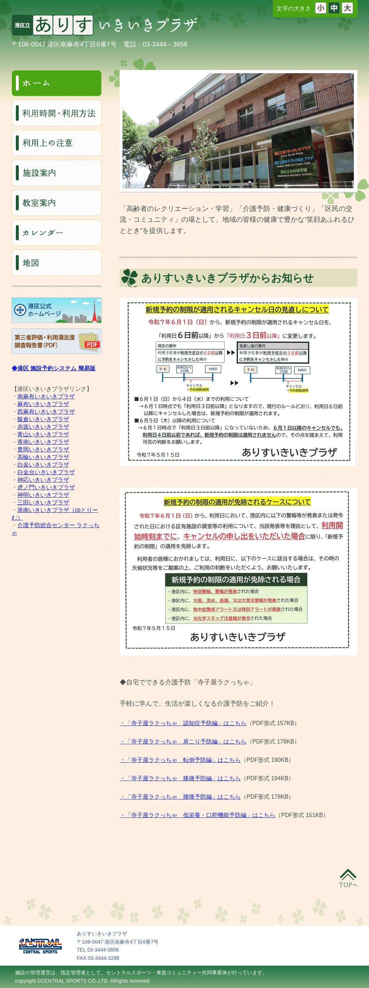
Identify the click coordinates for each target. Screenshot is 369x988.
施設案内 (57, 173)
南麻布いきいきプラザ (46, 396)
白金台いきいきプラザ (46, 472)
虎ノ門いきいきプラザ (46, 487)
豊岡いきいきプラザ (43, 449)
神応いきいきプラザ (43, 480)
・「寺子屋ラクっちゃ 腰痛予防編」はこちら (180, 797)
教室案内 (57, 203)
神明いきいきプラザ (43, 495)
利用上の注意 (57, 143)
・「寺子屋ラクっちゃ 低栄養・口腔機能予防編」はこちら (197, 815)
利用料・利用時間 (57, 113)
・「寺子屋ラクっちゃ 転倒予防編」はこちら (180, 760)
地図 (57, 263)
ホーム (57, 83)
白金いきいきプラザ (43, 465)
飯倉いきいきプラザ (43, 419)
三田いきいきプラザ (43, 502)
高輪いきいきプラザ (43, 457)
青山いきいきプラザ (43, 434)
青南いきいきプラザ (43, 442)
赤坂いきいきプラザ (43, 427)
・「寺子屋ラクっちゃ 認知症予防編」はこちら (183, 723)
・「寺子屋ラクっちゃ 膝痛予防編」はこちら (180, 778)
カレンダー (57, 233)
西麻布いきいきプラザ (46, 412)
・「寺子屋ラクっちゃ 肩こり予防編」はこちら (183, 741)
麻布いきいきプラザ (43, 404)
